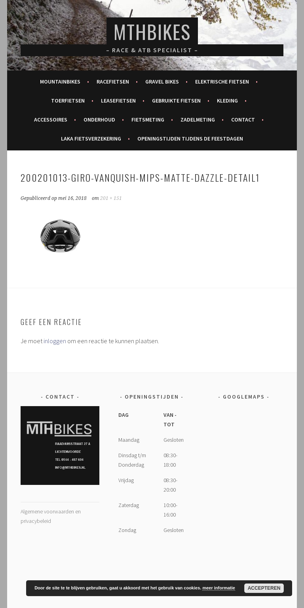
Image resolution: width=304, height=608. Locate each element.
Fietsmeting (147, 119)
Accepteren (264, 588)
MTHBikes (152, 31)
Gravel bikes (162, 81)
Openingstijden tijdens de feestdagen (190, 138)
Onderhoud (99, 119)
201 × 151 (111, 198)
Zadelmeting (197, 119)
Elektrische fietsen (222, 81)
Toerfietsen (68, 100)
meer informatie (218, 587)
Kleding (227, 100)
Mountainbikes (60, 81)
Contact (243, 119)
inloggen (55, 341)
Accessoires (50, 119)
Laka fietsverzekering (91, 138)
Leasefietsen (118, 100)
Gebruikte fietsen (176, 100)
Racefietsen (113, 81)
